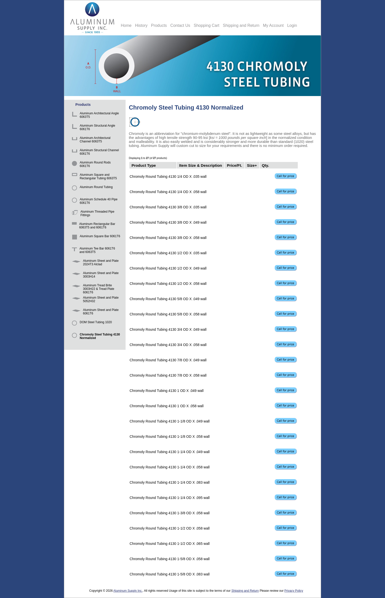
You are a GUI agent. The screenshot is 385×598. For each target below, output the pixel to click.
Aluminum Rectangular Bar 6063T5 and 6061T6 (92, 226)
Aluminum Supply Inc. (127, 590)
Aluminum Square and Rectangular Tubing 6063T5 (93, 177)
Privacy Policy (293, 590)
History (141, 25)
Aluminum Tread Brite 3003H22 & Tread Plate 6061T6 (92, 288)
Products (159, 25)
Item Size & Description (200, 165)
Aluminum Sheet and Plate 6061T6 (94, 312)
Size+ (252, 165)
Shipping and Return (241, 25)
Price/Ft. (234, 165)
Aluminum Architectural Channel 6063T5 (90, 140)
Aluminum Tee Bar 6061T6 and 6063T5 (92, 251)
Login (292, 25)
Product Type (144, 165)
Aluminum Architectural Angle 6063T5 (94, 116)
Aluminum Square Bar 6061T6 (95, 238)
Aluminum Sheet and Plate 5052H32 (94, 300)
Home (126, 25)
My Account (273, 25)
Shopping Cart (206, 25)
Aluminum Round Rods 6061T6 (90, 165)
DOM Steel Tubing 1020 (91, 324)
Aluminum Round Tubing (91, 189)
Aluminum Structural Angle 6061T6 (92, 128)
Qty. (265, 165)
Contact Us (180, 25)
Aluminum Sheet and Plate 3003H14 (94, 275)
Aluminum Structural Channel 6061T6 (94, 152)
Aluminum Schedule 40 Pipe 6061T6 (94, 202)
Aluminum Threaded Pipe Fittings (92, 214)
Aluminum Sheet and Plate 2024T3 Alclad (94, 263)
